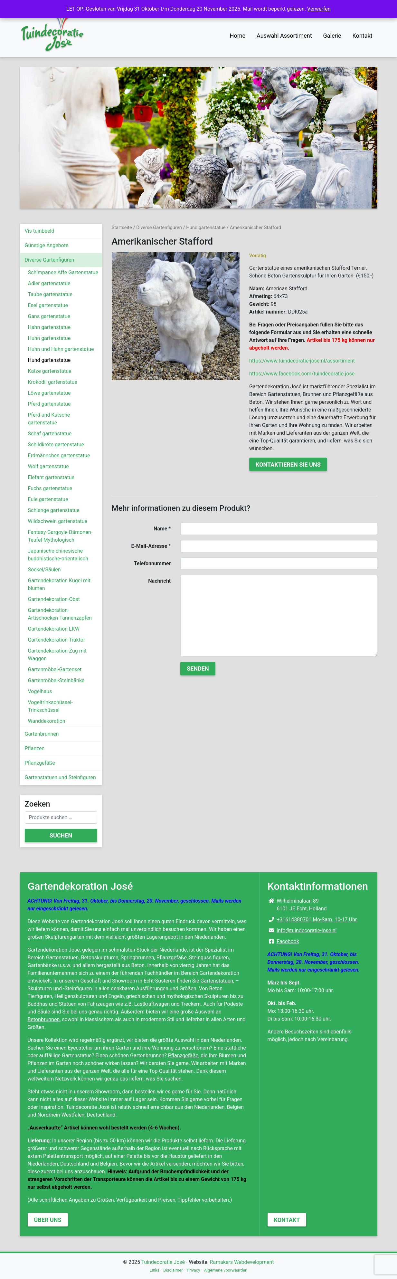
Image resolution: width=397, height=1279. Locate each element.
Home (237, 35)
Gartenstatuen (217, 981)
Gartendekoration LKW (54, 629)
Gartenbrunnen (42, 734)
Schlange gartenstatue (54, 510)
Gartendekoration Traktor (56, 640)
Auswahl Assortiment (284, 35)
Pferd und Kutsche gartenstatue (49, 419)
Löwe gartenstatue (49, 393)
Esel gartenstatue (48, 305)
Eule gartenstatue (48, 499)
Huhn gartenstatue (49, 338)
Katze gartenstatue (49, 371)
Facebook (288, 941)
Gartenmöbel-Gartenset (55, 669)
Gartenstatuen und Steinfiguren (60, 777)
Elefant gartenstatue (51, 477)
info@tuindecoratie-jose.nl (306, 930)
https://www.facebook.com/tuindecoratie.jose (301, 374)
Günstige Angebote (47, 245)
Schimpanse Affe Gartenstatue (63, 272)
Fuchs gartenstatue (50, 488)
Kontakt (363, 35)
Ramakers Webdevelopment (242, 1262)
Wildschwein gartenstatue (57, 521)
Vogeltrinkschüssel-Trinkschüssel (50, 706)
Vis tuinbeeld (39, 231)
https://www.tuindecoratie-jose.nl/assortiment (302, 361)
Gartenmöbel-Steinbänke (56, 680)
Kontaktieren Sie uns (288, 464)
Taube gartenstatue (50, 294)
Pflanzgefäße (40, 763)
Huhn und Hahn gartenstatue (61, 349)
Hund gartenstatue (49, 360)
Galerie (332, 35)
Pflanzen (35, 748)
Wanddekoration (46, 721)
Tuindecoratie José (163, 1262)
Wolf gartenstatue (48, 466)
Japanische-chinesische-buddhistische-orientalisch (58, 555)
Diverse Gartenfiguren (49, 260)
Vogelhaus (40, 691)
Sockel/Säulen (44, 570)
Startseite (122, 227)
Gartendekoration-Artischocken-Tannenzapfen (60, 614)
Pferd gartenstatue (49, 404)
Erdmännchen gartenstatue (59, 455)
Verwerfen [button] (319, 9)
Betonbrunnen (44, 1019)
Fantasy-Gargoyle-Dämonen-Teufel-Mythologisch (60, 536)
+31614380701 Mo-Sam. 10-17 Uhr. (317, 919)
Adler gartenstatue (49, 283)
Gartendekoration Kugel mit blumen (59, 584)
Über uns (47, 1219)
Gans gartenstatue (49, 316)
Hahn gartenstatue (49, 327)
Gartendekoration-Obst (54, 599)
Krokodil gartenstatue (52, 382)
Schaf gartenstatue (50, 434)
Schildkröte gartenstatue (56, 444)
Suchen (61, 835)
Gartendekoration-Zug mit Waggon (57, 655)
